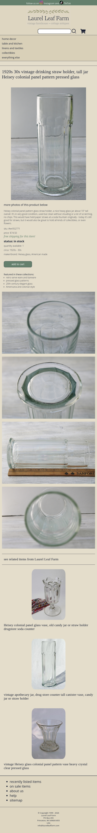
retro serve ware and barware (21, 277)
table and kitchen (12, 43)
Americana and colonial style (20, 286)
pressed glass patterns (17, 280)
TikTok (67, 3)
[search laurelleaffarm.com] (74, 31)
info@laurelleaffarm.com (48, 825)
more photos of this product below (25, 205)
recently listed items (25, 781)
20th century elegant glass (19, 283)
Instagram (49, 3)
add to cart (18, 264)
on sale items (20, 786)
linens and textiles (12, 48)
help (13, 795)
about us (17, 791)
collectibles (8, 52)
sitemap (16, 800)
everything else (11, 57)
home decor (9, 39)
